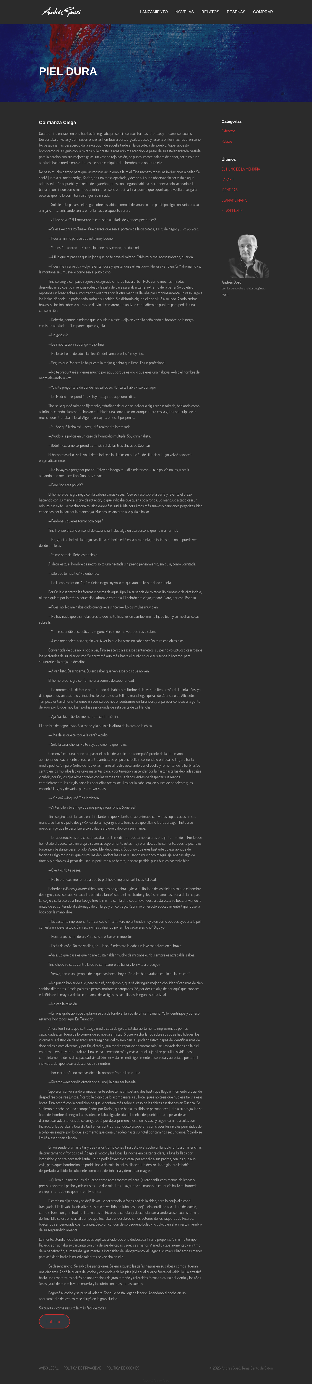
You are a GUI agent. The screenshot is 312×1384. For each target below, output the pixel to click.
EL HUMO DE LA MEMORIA (240, 169)
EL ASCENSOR (231, 210)
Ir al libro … (54, 1321)
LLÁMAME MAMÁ (234, 200)
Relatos (226, 141)
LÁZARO (227, 179)
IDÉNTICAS (229, 189)
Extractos (228, 130)
